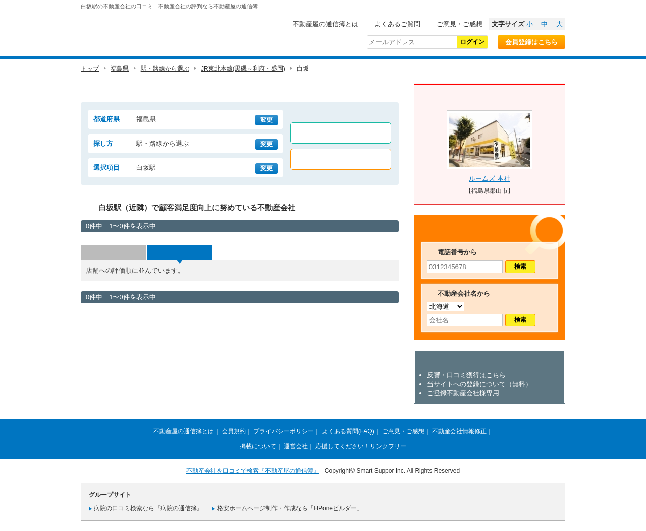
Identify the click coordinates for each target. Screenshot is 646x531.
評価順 (179, 252)
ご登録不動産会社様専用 (463, 393)
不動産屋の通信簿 (149, 33)
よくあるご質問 (397, 24)
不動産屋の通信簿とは (325, 24)
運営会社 (296, 446)
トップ (90, 68)
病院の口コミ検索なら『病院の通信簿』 (148, 508)
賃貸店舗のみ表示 (340, 133)
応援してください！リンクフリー (360, 446)
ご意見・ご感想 (459, 24)
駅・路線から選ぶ (165, 68)
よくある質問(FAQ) (348, 431)
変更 (266, 119)
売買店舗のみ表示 (340, 159)
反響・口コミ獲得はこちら (466, 375)
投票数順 (113, 252)
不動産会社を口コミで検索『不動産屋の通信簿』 (252, 470)
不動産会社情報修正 (459, 431)
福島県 (120, 68)
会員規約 (234, 431)
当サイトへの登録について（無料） (479, 384)
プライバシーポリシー (283, 431)
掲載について (258, 446)
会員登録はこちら (531, 42)
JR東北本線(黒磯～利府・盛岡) (243, 68)
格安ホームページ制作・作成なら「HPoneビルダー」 (290, 508)
